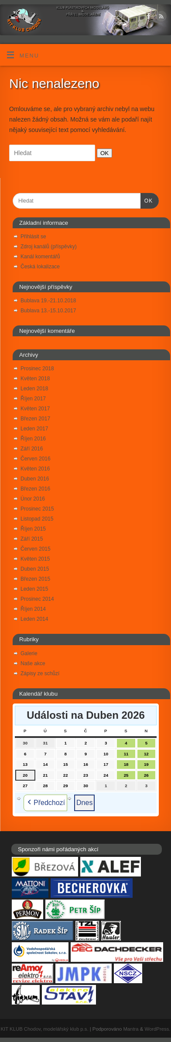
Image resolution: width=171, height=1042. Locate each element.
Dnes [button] (84, 802)
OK (103, 152)
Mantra (130, 1029)
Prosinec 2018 (37, 368)
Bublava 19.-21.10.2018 (48, 301)
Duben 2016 (35, 479)
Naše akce (33, 663)
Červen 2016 (36, 459)
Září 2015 (32, 539)
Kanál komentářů (40, 257)
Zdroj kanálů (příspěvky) (49, 247)
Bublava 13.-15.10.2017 (48, 311)
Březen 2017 (35, 419)
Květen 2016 (35, 469)
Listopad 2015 (37, 519)
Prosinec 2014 (37, 599)
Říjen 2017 (33, 399)
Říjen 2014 (33, 609)
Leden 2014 (34, 619)
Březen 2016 (35, 489)
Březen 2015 (35, 579)
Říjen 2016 (33, 439)
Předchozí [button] (45, 803)
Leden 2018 (34, 389)
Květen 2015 (35, 559)
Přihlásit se (33, 236)
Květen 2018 (35, 379)
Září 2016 (32, 449)
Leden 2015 (34, 589)
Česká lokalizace (40, 267)
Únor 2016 (33, 499)
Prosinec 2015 (37, 509)
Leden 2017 (34, 429)
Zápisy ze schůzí (40, 673)
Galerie (29, 653)
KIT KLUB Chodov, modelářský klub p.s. (45, 1029)
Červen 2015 (36, 549)
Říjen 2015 (33, 529)
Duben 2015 (35, 569)
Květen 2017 (35, 409)
